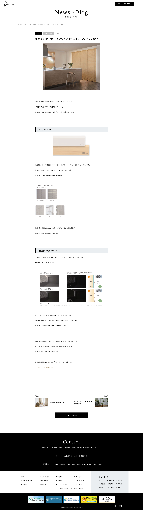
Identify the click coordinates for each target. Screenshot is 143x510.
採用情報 (59, 480)
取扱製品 (24, 484)
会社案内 (59, 477)
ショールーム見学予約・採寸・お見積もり (71, 456)
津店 (119, 487)
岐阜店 (110, 484)
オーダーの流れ (44, 477)
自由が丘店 (111, 480)
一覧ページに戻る (71, 415)
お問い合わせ (78, 477)
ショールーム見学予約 (124, 4)
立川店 (101, 480)
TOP (18, 24)
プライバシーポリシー (77, 489)
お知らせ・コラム (26, 24)
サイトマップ (64, 489)
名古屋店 (102, 484)
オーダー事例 (43, 480)
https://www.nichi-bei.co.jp (44, 367)
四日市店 (111, 487)
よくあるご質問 (79, 480)
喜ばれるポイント (26, 480)
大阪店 (120, 480)
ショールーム (78, 484)
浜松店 (101, 487)
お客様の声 (43, 484)
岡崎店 (120, 484)
